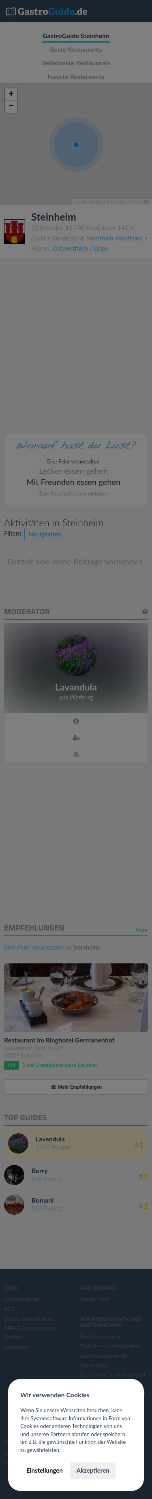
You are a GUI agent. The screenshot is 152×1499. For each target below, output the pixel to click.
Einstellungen (44, 1470)
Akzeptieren (92, 1470)
